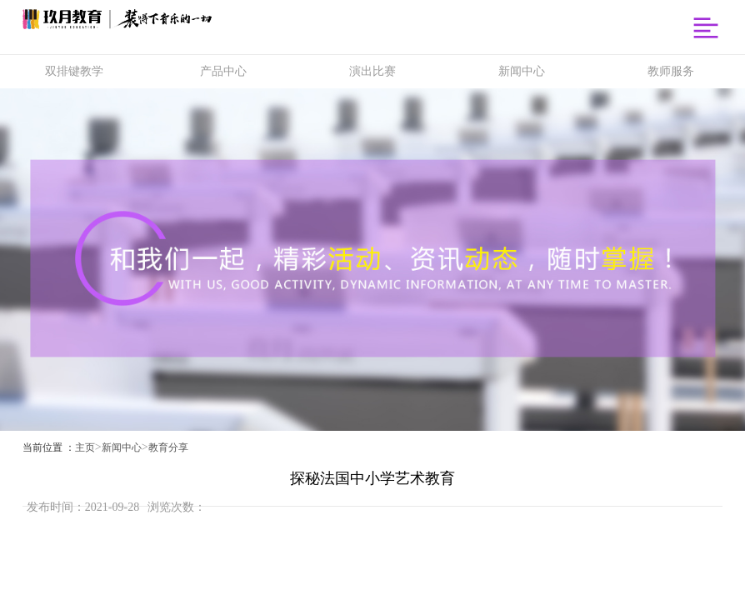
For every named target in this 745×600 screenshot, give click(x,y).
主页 (85, 447)
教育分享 (168, 447)
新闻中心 (122, 447)
